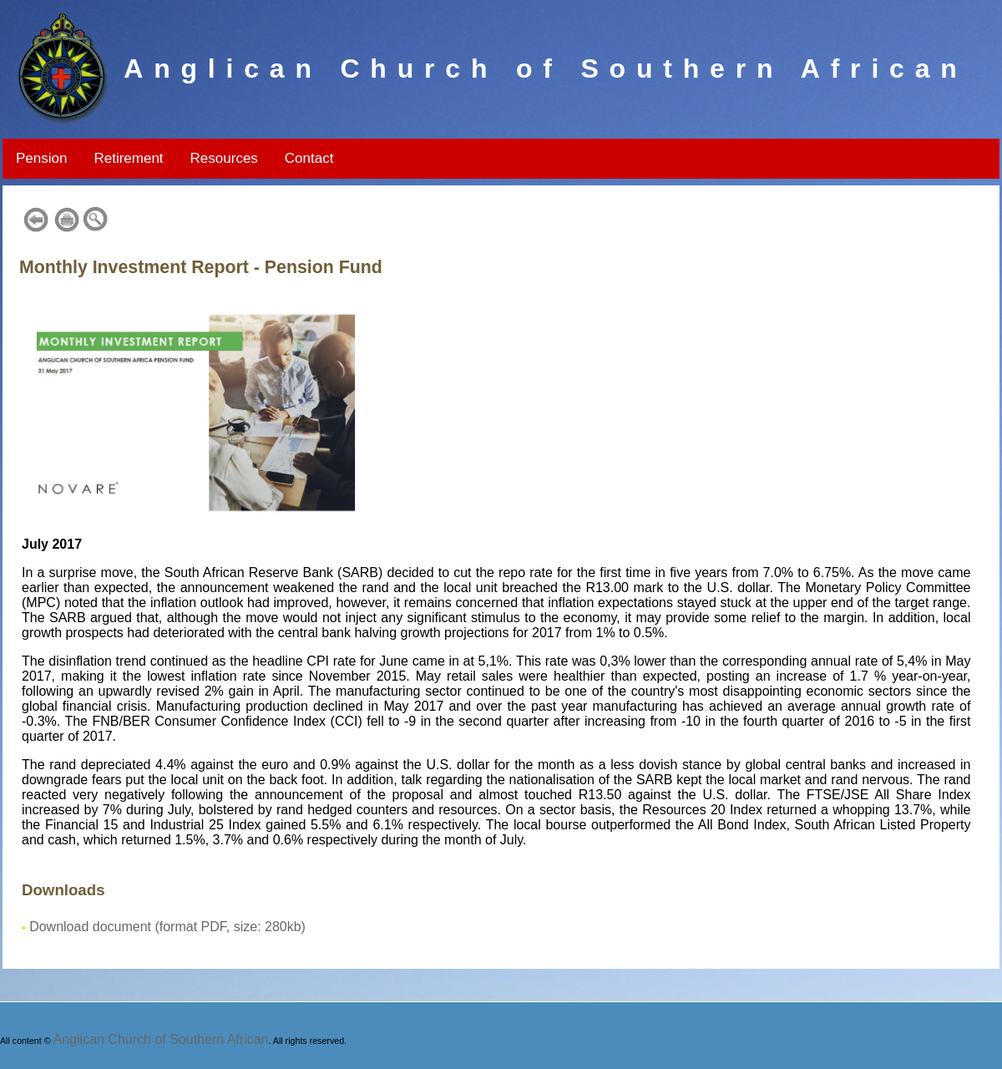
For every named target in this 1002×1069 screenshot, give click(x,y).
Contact (309, 158)
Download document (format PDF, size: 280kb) (167, 927)
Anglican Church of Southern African (161, 1039)
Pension (41, 158)
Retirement (128, 158)
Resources (224, 158)
